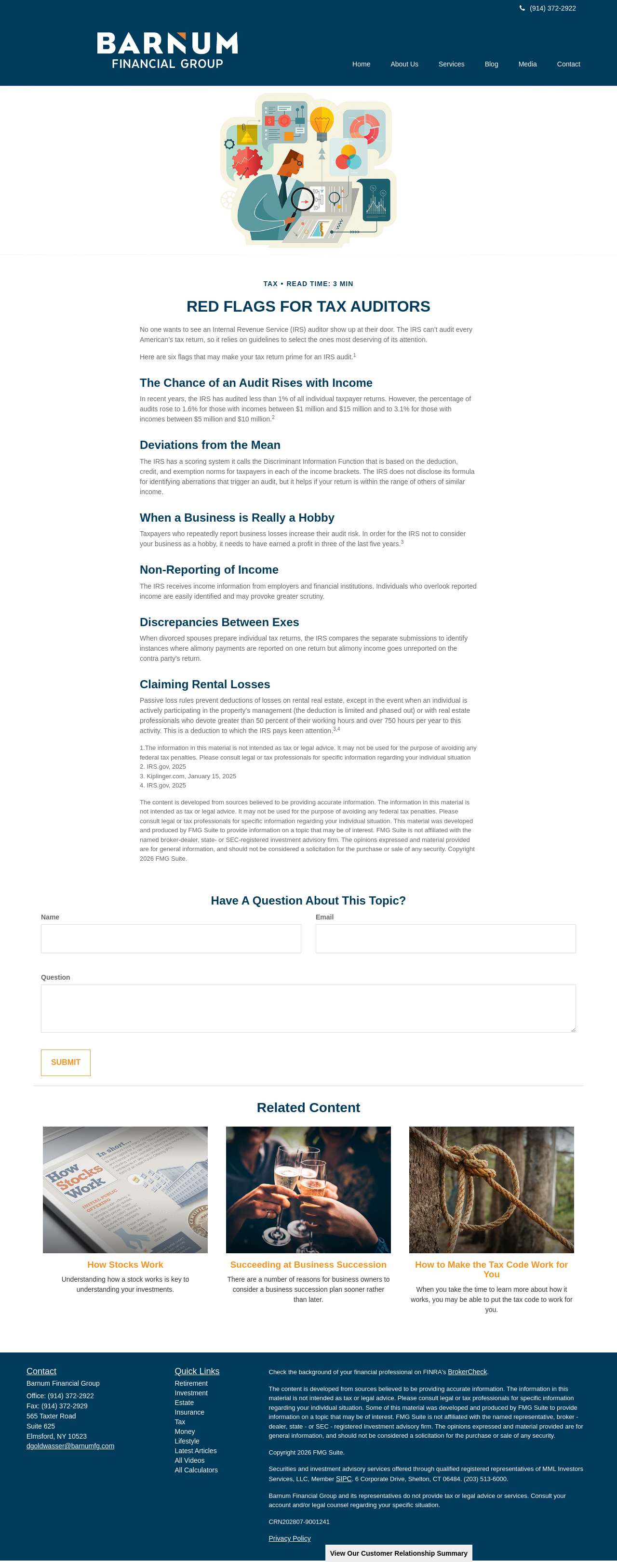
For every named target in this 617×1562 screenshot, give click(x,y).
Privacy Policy (290, 1540)
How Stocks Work (125, 1266)
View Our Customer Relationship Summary (399, 1553)
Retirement (191, 1385)
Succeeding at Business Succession (308, 1266)
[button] (387, 53)
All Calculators (196, 1472)
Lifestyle (187, 1443)
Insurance (189, 1414)
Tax (180, 1424)
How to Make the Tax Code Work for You (491, 1271)
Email (325, 918)
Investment (191, 1395)
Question (55, 979)
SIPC (344, 1480)
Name (50, 918)
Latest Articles (196, 1453)
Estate (184, 1404)
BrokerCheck (467, 1373)
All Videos (190, 1462)
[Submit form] (66, 1064)
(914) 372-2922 (548, 8)
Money (185, 1433)
